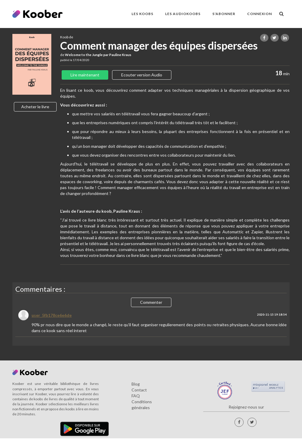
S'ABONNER (223, 14)
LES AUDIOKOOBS (183, 14)
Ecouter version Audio (141, 74)
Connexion (259, 14)
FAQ (136, 395)
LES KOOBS (142, 14)
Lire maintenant (84, 74)
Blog (136, 383)
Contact (139, 389)
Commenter (151, 302)
